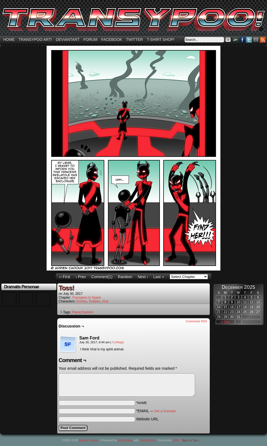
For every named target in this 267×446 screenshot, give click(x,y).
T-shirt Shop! (160, 39)
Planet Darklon (82, 312)
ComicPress (148, 440)
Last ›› (158, 277)
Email (256, 39)
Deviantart (68, 39)
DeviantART (235, 39)
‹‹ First (64, 277)
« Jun (225, 322)
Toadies (94, 301)
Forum (90, 39)
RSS (262, 39)
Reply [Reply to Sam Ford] (120, 342)
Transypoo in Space (86, 297)
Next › (143, 277)
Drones (81, 301)
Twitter (134, 39)
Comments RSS (196, 321)
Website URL (147, 419)
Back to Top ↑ (191, 440)
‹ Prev (81, 277)
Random (125, 277)
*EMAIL (156, 411)
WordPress (125, 440)
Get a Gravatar (165, 411)
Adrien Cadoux (89, 440)
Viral (105, 301)
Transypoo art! (35, 39)
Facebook (111, 39)
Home (9, 39)
